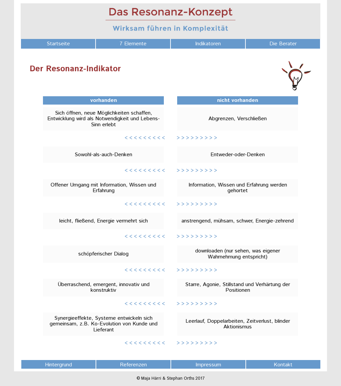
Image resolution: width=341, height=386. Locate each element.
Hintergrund (58, 365)
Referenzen (133, 365)
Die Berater (283, 44)
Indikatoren (208, 44)
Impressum (208, 365)
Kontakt (283, 365)
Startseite (58, 44)
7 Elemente (133, 44)
